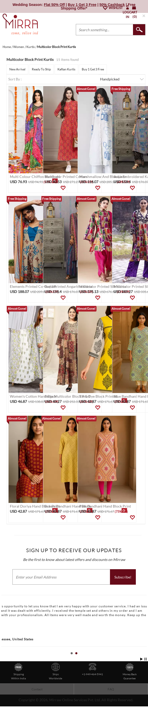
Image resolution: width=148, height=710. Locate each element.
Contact (37, 689)
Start (141, 659)
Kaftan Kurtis (66, 69)
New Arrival (17, 69)
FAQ (111, 689)
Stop (145, 659)
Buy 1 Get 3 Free (93, 69)
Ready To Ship (41, 69)
